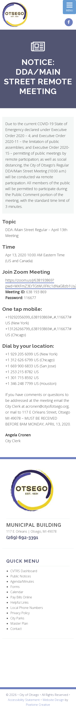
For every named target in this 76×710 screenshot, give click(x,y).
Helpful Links (19, 602)
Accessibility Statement (24, 700)
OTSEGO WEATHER (38, 663)
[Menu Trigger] (69, 7)
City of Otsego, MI (15, 14)
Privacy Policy (20, 613)
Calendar (16, 592)
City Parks (17, 618)
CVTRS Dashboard (23, 571)
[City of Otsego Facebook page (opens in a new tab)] (69, 22)
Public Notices (20, 576)
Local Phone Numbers (26, 607)
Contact (16, 628)
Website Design (53, 700)
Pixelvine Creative (38, 705)
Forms (15, 586)
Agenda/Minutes (22, 581)
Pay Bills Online (21, 597)
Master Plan (19, 623)
